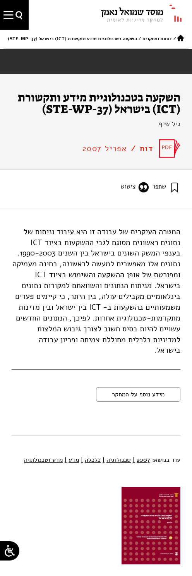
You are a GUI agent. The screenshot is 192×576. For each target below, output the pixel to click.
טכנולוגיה (117, 460)
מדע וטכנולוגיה (43, 460)
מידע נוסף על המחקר (138, 394)
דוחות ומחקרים (157, 39)
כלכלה (91, 460)
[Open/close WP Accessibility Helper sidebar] (9, 551)
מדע (72, 460)
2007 (141, 460)
